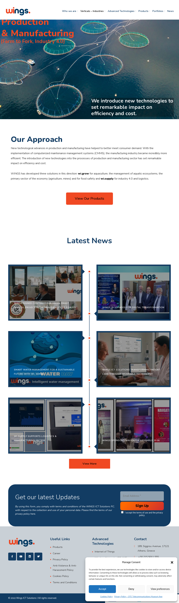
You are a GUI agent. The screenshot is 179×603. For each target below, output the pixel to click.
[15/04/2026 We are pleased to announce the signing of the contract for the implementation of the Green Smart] (45, 292)
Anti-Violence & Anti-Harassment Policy (65, 568)
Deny (131, 589)
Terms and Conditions (65, 582)
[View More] (89, 464)
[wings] (18, 11)
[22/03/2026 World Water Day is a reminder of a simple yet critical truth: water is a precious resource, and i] (45, 359)
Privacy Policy (60, 559)
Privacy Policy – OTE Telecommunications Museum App (138, 596)
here (32, 514)
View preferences (160, 589)
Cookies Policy (106, 596)
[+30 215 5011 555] (146, 557)
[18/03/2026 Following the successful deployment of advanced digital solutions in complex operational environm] (45, 425)
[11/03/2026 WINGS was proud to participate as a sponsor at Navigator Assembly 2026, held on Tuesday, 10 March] (133, 425)
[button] (172, 562)
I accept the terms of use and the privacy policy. (142, 514)
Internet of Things (105, 551)
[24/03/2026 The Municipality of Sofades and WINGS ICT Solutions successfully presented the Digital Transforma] (133, 292)
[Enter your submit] (142, 506)
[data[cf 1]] (122, 512)
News (170, 11)
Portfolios (157, 11)
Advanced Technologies (121, 11)
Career (56, 553)
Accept (102, 589)
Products (143, 11)
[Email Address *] (142, 496)
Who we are (69, 11)
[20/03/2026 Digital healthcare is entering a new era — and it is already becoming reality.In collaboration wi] (133, 359)
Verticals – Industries (92, 11)
